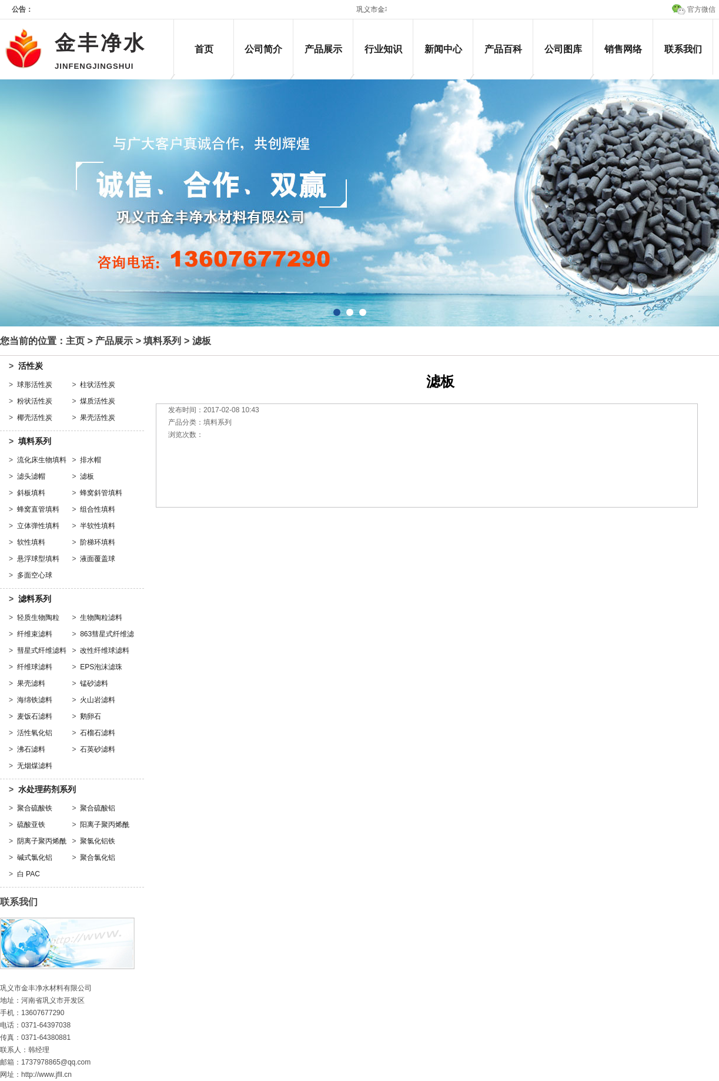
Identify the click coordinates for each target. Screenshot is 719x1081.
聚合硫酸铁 (34, 808)
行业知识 (383, 49)
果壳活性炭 (97, 417)
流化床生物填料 (41, 460)
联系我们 (683, 49)
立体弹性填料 (38, 526)
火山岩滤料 (97, 700)
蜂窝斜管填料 (101, 493)
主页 (75, 341)
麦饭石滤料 (34, 716)
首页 (204, 49)
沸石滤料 (31, 749)
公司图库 (563, 49)
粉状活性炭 (34, 401)
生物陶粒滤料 (101, 617)
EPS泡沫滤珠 (101, 667)
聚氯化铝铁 (97, 841)
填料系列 (162, 341)
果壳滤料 (31, 683)
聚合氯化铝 (97, 857)
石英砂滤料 (97, 749)
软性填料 (31, 542)
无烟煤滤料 (34, 766)
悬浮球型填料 (38, 559)
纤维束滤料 (34, 634)
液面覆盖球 (97, 559)
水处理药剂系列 (47, 789)
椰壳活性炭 (34, 417)
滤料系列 (34, 598)
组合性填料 (97, 509)
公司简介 (263, 49)
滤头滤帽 (31, 476)
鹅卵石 (90, 716)
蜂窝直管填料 (38, 509)
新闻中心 (443, 49)
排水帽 (90, 460)
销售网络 (623, 49)
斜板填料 (31, 493)
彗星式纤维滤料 (41, 650)
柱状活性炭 (97, 385)
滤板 (87, 476)
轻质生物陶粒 (38, 617)
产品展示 (323, 49)
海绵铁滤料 (34, 700)
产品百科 (503, 49)
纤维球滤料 (34, 667)
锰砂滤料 (94, 683)
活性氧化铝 (34, 733)
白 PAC (28, 874)
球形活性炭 (34, 385)
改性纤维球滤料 (104, 650)
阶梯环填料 (97, 542)
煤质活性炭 (97, 401)
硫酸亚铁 (31, 824)
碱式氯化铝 (34, 857)
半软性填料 (97, 526)
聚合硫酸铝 (97, 808)
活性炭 (30, 366)
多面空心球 (34, 575)
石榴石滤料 (97, 733)
